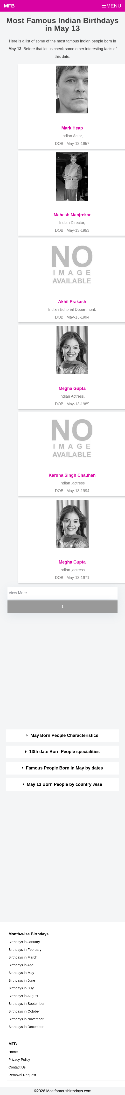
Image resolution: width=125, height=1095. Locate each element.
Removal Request (22, 1075)
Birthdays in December (26, 1027)
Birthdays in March (22, 957)
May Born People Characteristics (64, 735)
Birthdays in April (21, 965)
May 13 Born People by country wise (64, 784)
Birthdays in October (24, 1011)
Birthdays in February (25, 950)
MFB (9, 5)
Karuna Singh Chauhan (72, 475)
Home (13, 1052)
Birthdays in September (26, 1004)
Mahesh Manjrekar (72, 214)
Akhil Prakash (72, 301)
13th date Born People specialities (64, 751)
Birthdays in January (24, 942)
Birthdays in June (21, 980)
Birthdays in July (21, 988)
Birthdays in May (21, 973)
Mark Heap (72, 128)
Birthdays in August (23, 996)
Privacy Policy (19, 1059)
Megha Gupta (72, 388)
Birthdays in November (26, 1019)
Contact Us (17, 1067)
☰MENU (111, 5)
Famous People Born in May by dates (64, 768)
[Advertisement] (57, 671)
